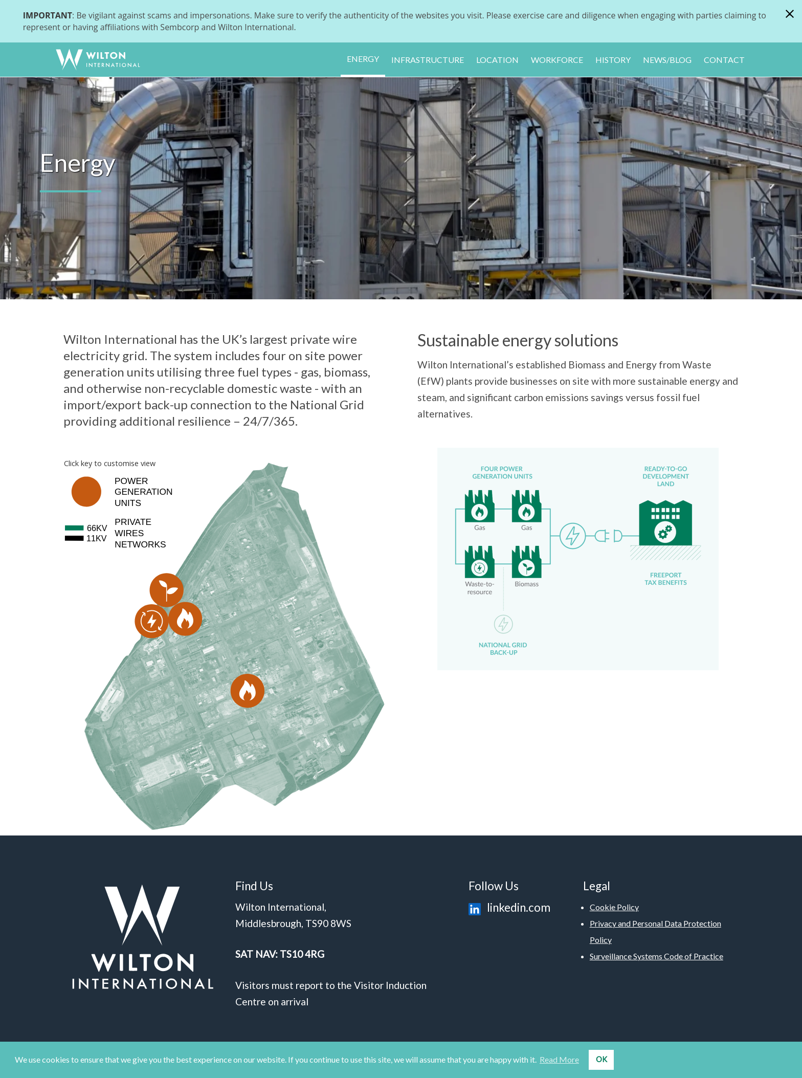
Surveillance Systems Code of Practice (656, 956)
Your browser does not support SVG (224, 637)
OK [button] (601, 1059)
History (613, 59)
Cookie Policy (614, 907)
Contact (724, 59)
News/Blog (667, 59)
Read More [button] (559, 1059)
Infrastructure (427, 59)
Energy (363, 58)
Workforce (557, 59)
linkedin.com (507, 907)
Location (497, 59)
